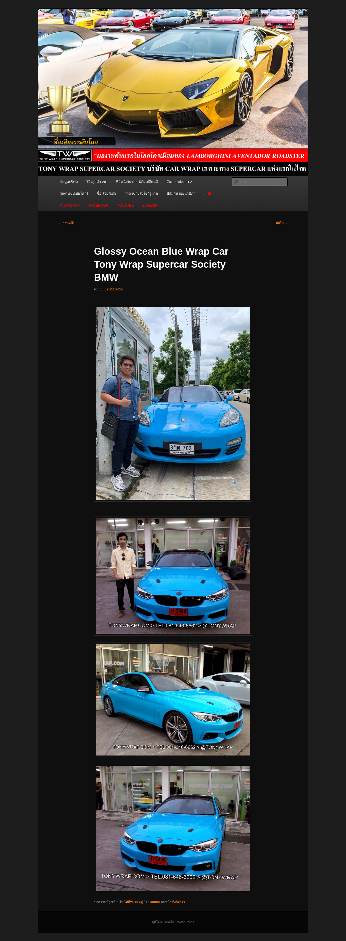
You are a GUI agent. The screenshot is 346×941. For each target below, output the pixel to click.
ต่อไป (282, 223)
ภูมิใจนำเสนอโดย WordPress (173, 922)
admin (155, 902)
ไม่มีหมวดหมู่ (133, 902)
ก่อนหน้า (66, 223)
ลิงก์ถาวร (178, 902)
